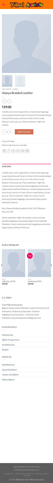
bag (10, 145)
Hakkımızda (7, 335)
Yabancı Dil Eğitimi (10, 374)
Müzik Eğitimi (8, 379)
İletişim (5, 349)
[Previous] (2, 270)
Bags (16, 89)
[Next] (51, 270)
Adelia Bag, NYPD (35, 281)
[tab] (26, 166)
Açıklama (6, 166)
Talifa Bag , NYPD (8, 281)
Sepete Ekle (24, 132)
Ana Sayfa (6, 89)
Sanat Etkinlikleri (9, 369)
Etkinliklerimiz (8, 344)
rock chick (23, 145)
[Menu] (3, 4)
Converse (15, 145)
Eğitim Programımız (11, 339)
